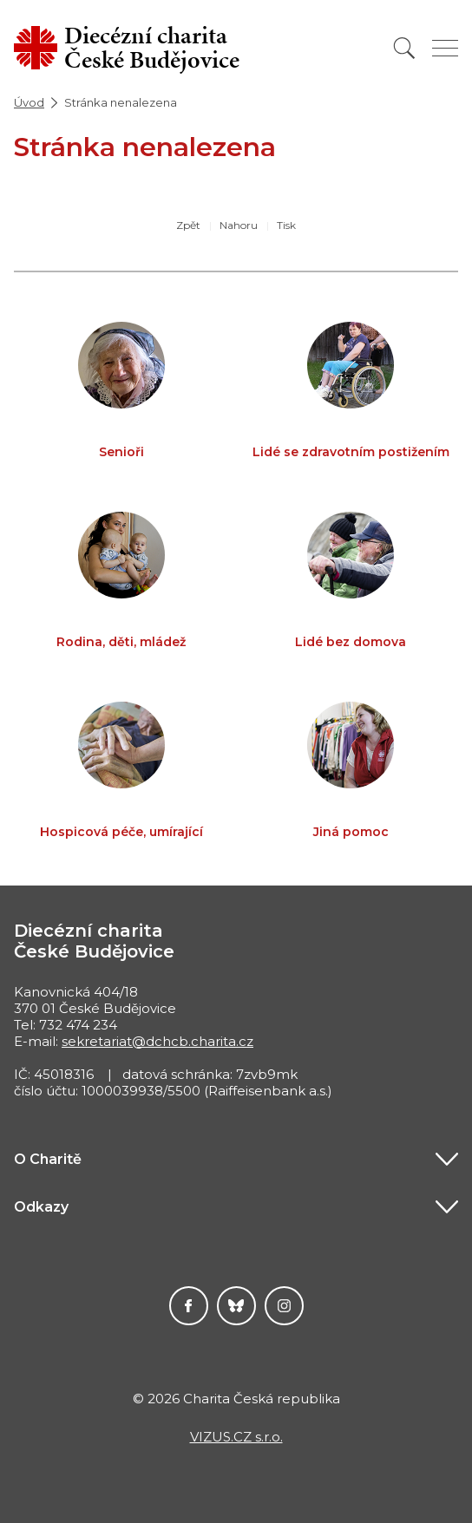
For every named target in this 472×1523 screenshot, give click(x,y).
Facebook (188, 1305)
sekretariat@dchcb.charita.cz (157, 1041)
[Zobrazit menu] (445, 48)
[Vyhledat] (404, 48)
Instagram (284, 1305)
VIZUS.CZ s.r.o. (236, 1436)
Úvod (29, 102)
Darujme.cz (236, 1305)
